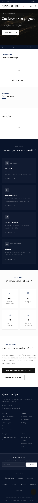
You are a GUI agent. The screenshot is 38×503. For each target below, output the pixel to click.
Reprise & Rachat (26, 417)
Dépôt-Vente (25, 420)
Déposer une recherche (18, 370)
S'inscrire (31, 464)
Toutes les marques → (9, 438)
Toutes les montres (8, 417)
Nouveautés (6, 420)
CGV (22, 447)
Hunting (23, 423)
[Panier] (35, 6)
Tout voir (19, 80)
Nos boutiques (25, 437)
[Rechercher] (31, 6)
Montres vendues (7, 429)
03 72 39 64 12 (8, 405)
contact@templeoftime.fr (11, 408)
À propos (24, 440)
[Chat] (33, 492)
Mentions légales (26, 443)
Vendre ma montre (13, 377)
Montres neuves (7, 426)
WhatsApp (33, 1)
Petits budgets (6, 423)
